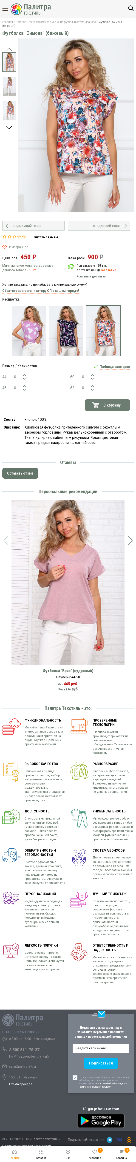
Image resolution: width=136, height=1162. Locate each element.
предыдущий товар (26, 226)
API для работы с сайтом (101, 1109)
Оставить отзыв (20, 473)
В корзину (112, 405)
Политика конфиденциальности (26, 1146)
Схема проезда (20, 1084)
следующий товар (107, 226)
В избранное (18, 247)
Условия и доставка (91, 276)
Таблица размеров (115, 367)
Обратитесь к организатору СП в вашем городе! (40, 291)
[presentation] (5, 540)
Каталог (9, 8)
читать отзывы (46, 237)
